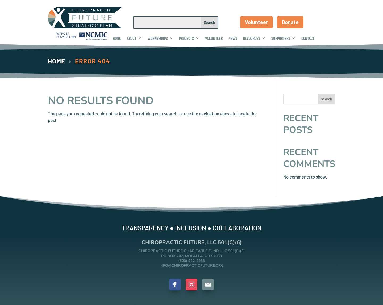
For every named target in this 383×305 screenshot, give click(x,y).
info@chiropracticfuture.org (191, 265)
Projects (186, 38)
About (131, 38)
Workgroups (158, 38)
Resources (251, 38)
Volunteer (256, 22)
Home (117, 38)
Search (326, 99)
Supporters (280, 38)
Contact (307, 38)
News (232, 38)
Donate (290, 22)
